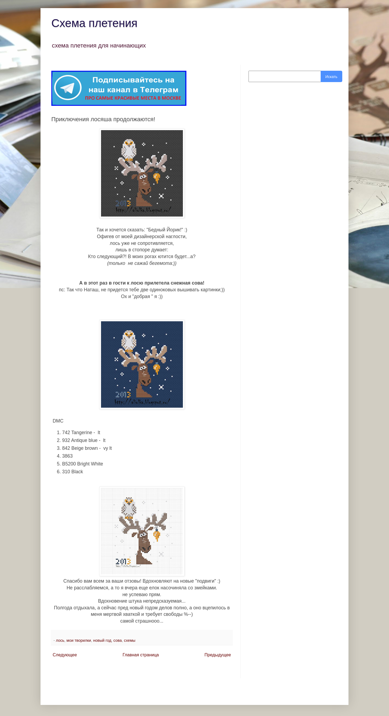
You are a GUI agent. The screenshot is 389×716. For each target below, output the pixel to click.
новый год (102, 640)
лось (60, 640)
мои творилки (78, 640)
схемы (129, 640)
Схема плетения (94, 23)
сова (117, 640)
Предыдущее (217, 655)
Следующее (65, 655)
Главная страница (141, 655)
